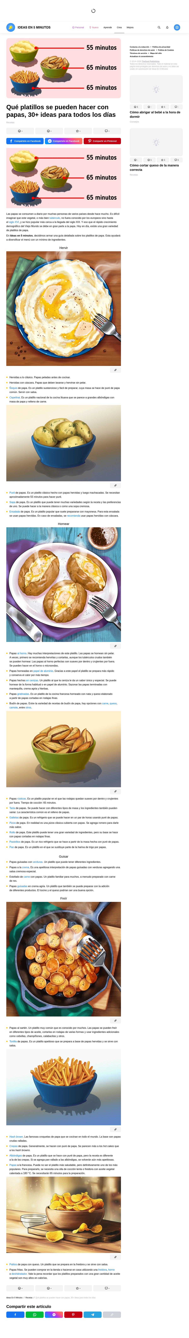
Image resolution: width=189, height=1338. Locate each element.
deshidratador (19, 1274)
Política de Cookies (166, 50)
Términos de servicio (138, 53)
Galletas (14, 817)
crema (25, 867)
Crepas (13, 1146)
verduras (38, 862)
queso (113, 703)
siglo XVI (14, 222)
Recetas (134, 175)
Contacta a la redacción (139, 47)
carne (105, 703)
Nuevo (93, 27)
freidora (102, 1269)
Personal (78, 27)
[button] (136, 106)
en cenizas (32, 680)
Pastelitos (14, 841)
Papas (13, 1165)
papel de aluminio (43, 671)
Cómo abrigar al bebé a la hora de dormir (155, 114)
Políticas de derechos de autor (142, 50)
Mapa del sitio (156, 53)
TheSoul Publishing (150, 61)
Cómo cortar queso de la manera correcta (154, 167)
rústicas (21, 798)
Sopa (12, 502)
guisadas (22, 886)
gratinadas (23, 694)
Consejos (134, 121)
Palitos (13, 1264)
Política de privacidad (161, 47)
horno (111, 1269)
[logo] (28, 27)
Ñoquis (13, 388)
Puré (12, 492)
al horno (21, 653)
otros (28, 707)
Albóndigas (15, 1155)
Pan (11, 847)
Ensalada (14, 511)
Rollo (12, 832)
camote (13, 707)
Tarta (12, 808)
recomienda (73, 515)
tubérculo (55, 218)
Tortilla (13, 1041)
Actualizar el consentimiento (141, 56)
